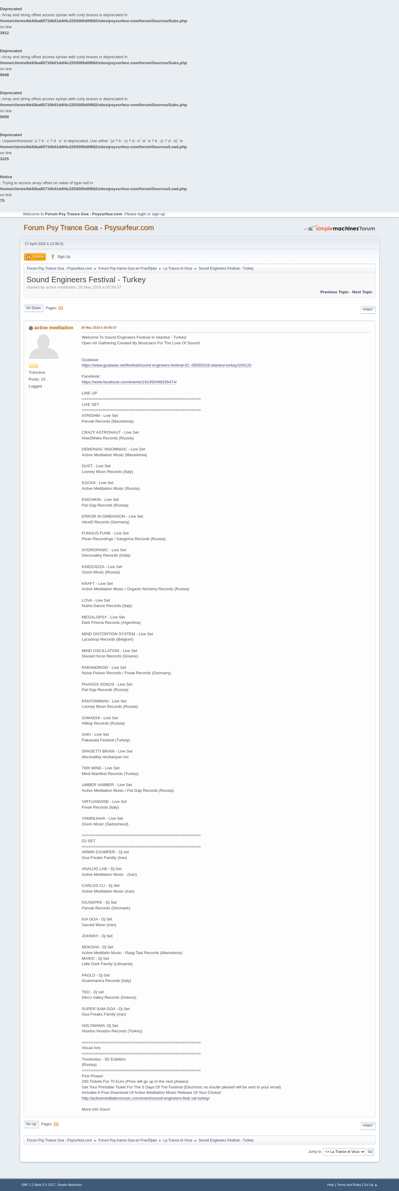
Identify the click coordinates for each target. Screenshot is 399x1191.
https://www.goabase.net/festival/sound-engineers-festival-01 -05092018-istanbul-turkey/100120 (166, 365)
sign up (158, 214)
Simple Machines (69, 1185)
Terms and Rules (349, 1185)
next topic (362, 292)
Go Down (33, 308)
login (142, 214)
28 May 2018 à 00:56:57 (99, 327)
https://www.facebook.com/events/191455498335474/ (129, 382)
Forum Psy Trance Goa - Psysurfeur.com (89, 227)
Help (330, 1185)
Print (368, 309)
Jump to (314, 1152)
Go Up (31, 1124)
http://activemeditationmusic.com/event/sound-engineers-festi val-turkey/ (146, 1098)
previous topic (334, 292)
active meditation (54, 327)
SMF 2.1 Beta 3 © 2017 (39, 1185)
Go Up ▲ (371, 1185)
